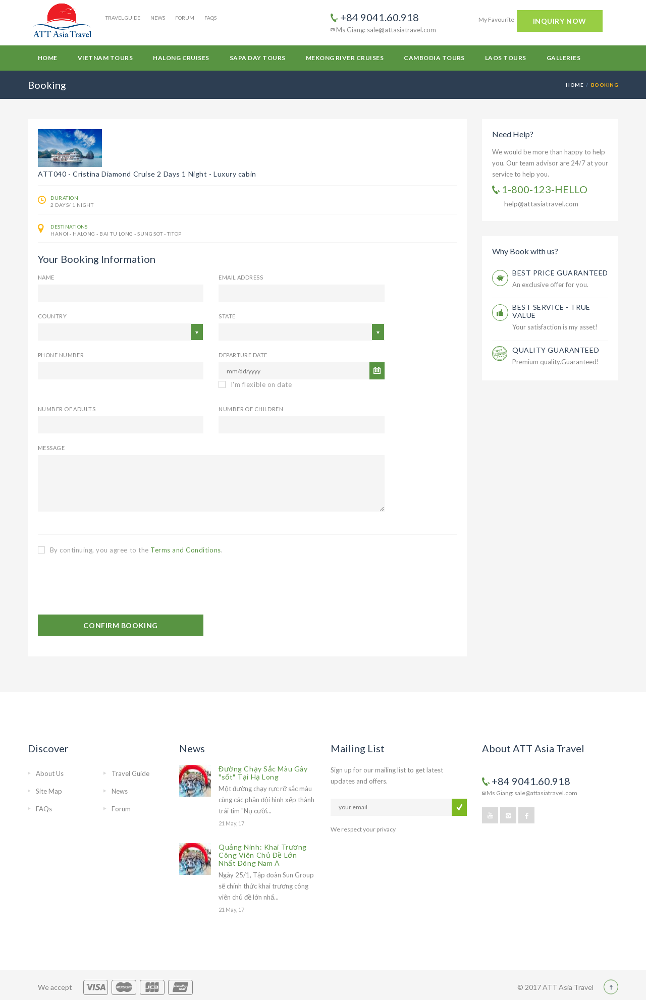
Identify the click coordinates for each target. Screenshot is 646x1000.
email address (241, 277)
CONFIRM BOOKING (120, 625)
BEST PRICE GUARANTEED (560, 272)
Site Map (49, 791)
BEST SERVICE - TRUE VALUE (551, 311)
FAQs (210, 18)
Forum (184, 18)
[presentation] (114, 584)
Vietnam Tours (105, 58)
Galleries (563, 58)
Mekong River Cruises (345, 58)
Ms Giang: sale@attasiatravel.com (383, 30)
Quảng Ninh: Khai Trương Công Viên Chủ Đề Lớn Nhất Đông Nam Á (263, 855)
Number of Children (251, 409)
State (227, 316)
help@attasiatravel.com (541, 203)
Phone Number (61, 355)
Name (46, 277)
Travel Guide (122, 18)
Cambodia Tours (434, 58)
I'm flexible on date (255, 384)
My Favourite (496, 19)
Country (52, 316)
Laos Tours (505, 58)
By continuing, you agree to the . (130, 550)
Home (48, 58)
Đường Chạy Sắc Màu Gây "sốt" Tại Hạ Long (263, 772)
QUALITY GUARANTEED (555, 350)
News (157, 18)
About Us (50, 773)
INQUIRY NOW (559, 21)
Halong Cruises (181, 58)
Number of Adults (66, 409)
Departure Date (243, 355)
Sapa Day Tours (258, 58)
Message (51, 448)
